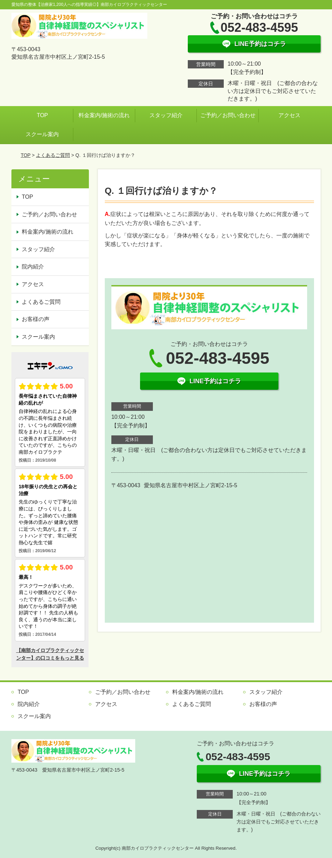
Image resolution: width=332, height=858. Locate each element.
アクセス (289, 115)
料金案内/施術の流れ (104, 115)
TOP (42, 115)
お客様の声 (35, 319)
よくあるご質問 (53, 155)
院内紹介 (33, 267)
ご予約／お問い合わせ (228, 115)
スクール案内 (42, 134)
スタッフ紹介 (166, 115)
